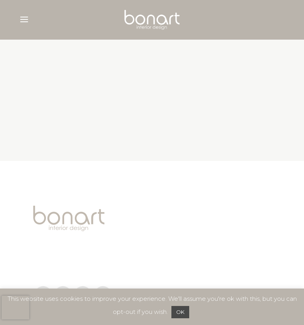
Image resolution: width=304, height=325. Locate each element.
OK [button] (180, 312)
